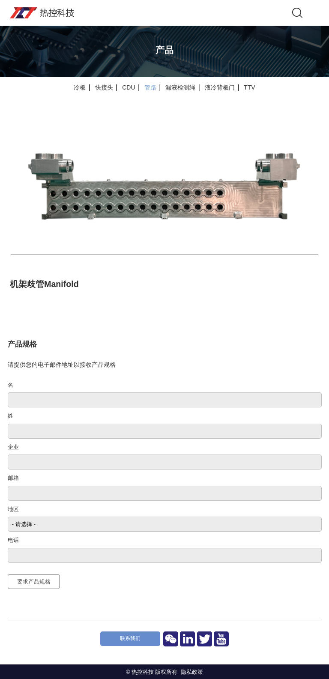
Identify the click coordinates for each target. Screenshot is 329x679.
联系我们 (130, 638)
